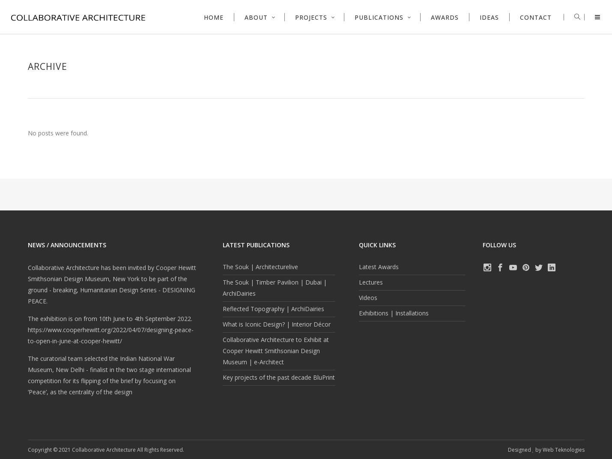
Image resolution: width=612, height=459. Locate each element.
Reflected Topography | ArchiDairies (273, 309)
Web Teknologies (564, 449)
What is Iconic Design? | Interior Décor (277, 324)
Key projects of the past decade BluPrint (279, 377)
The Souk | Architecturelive (260, 267)
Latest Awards (379, 267)
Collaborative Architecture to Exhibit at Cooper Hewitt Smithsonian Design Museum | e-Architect (276, 351)
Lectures (371, 282)
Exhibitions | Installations (394, 313)
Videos (368, 298)
